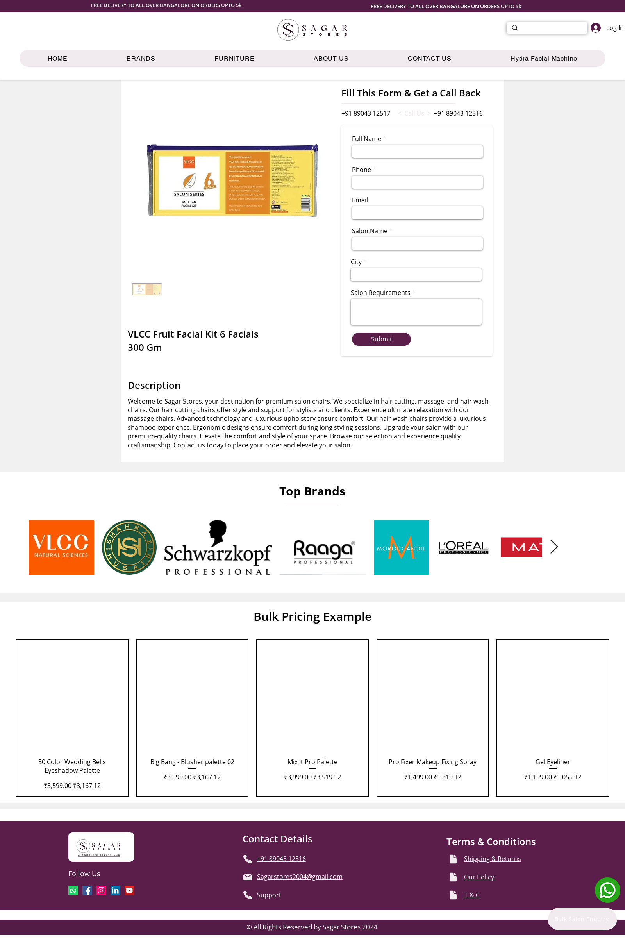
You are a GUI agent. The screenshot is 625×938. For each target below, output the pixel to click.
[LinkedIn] (115, 890)
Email (360, 200)
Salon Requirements (381, 292)
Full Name (366, 139)
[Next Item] (554, 547)
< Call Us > (414, 113)
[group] (312, 718)
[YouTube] (129, 890)
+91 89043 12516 (458, 113)
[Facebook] (87, 890)
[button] (235, 58)
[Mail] (248, 877)
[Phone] (248, 859)
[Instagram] (101, 890)
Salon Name (370, 231)
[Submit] (381, 339)
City (356, 262)
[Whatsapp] (73, 890)
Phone (361, 169)
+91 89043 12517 (365, 113)
